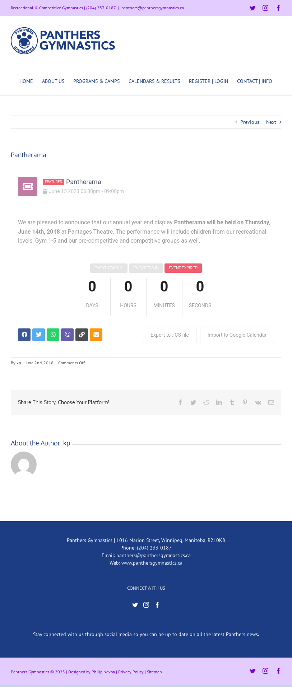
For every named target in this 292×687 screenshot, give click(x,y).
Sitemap (154, 671)
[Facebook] (157, 605)
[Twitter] (135, 605)
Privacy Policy (131, 671)
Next (271, 122)
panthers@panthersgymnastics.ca (152, 7)
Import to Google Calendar (237, 335)
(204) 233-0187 (154, 548)
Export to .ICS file (169, 335)
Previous (249, 122)
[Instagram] (146, 605)
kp (19, 362)
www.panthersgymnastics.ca (151, 563)
